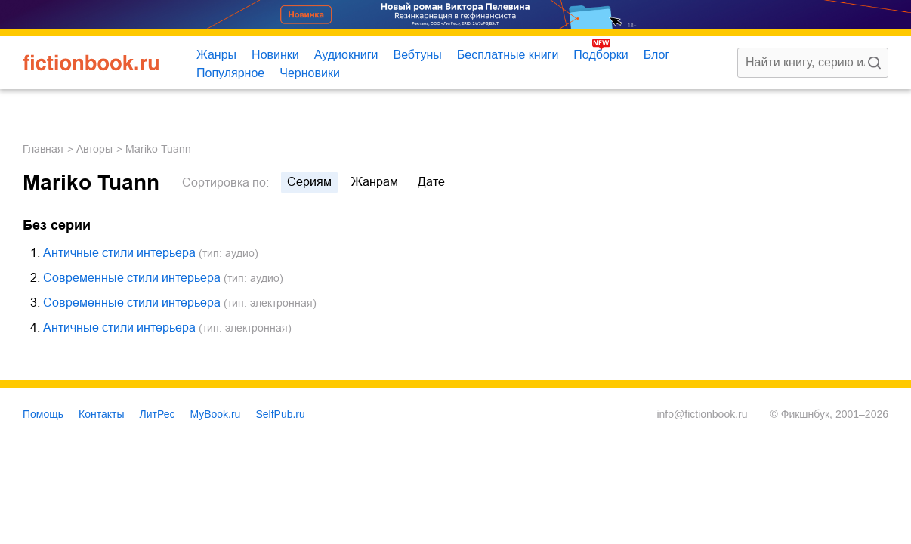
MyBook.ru (215, 414)
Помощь (43, 414)
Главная (43, 149)
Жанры (216, 54)
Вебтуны (417, 54)
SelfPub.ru (279, 414)
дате (431, 181)
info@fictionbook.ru (701, 414)
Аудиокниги (346, 54)
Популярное (230, 72)
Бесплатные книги (508, 54)
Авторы (94, 149)
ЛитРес (157, 414)
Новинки (275, 54)
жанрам (374, 181)
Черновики (309, 72)
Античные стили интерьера (119, 252)
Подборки (600, 54)
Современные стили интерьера (132, 277)
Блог (657, 54)
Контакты (101, 414)
